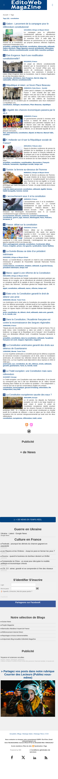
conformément (8, 275)
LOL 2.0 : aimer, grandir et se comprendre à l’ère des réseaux (26, 586)
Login (2, 602)
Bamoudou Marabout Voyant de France (17, 645)
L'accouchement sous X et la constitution (30, 207)
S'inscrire (11, 609)
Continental (37, 253)
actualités (6, 48)
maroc (26, 300)
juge (9, 228)
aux (12, 378)
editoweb (47, 48)
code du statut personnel (11, 200)
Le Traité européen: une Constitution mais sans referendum (26, 387)
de (17, 324)
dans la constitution (27, 353)
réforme (32, 300)
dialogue (15, 111)
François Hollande (45, 169)
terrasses (42, 228)
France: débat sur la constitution (25, 233)
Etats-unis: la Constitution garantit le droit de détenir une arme (26, 307)
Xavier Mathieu (38, 255)
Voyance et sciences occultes (11, 674)
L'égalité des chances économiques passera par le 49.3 (26, 118)
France (49, 253)
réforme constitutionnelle (11, 52)
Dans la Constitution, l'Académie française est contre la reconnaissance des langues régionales (28, 334)
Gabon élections (8, 50)
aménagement (12, 253)
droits (38, 378)
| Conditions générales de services (42, 766)
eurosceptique (17, 404)
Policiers (35, 228)
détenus (32, 378)
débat (44, 253)
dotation (26, 275)
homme (13, 202)
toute (26, 380)
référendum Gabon (47, 50)
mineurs (15, 228)
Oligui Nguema (20, 50)
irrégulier (6, 255)
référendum (25, 440)
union (36, 440)
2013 (4, 253)
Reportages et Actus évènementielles (17, 652)
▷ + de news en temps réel (28, 541)
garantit (46, 324)
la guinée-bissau (42, 275)
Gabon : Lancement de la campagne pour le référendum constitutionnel (26, 25)
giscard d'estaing (29, 404)
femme (45, 200)
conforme (23, 227)
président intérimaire (10, 276)
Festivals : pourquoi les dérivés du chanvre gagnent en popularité (28, 565)
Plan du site (27, 762)
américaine (7, 378)
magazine (34, 354)
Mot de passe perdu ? (21, 609)
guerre (5, 228)
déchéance (16, 82)
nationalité (47, 82)
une (10, 326)
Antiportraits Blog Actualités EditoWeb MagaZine (21, 656)
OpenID (5, 609)
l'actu (14, 380)
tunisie (19, 202)
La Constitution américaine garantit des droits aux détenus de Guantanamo (28, 361)
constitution (30, 48)
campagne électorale (17, 48)
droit (26, 324)
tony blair (16, 406)
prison (12, 255)
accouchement (8, 227)
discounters (34, 169)
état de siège (35, 82)
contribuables (24, 169)
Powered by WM (15, 766)
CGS (46, 750)
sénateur (6, 141)
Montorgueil (23, 228)
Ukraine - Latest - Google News (13, 555)
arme (4, 324)
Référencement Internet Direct (14, 649)
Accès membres (17, 762)
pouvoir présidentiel (33, 50)
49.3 (4, 139)
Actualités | (13, 750)
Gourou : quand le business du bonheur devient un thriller (25, 574)
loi (42, 82)
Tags (12, 15)
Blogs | (20, 750)
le (52, 324)
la (50, 324)
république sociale (17, 170)
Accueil (5, 15)
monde (5, 326)
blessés (16, 227)
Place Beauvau (33, 111)
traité (32, 440)
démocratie (39, 48)
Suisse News (7, 638)
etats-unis (39, 324)
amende (20, 253)
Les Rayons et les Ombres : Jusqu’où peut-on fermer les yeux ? (27, 570)
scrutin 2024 (25, 52)
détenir (21, 324)
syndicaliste (28, 255)
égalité (40, 200)
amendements (11, 139)
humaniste (6, 170)
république (43, 111)
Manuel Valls (44, 139)
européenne (16, 440)
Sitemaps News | (39, 750)
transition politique (37, 52)
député (28, 139)
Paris (29, 228)
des (27, 378)
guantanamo (7, 380)
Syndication (38, 762)
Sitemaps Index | (28, 750)
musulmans (23, 111)
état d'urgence (25, 82)
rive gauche (19, 255)
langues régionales (23, 354)
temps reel (28, 170)
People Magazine (9, 642)
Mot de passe (5, 606)
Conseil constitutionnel (36, 227)
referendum (40, 404)
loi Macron (35, 139)
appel (5, 300)
